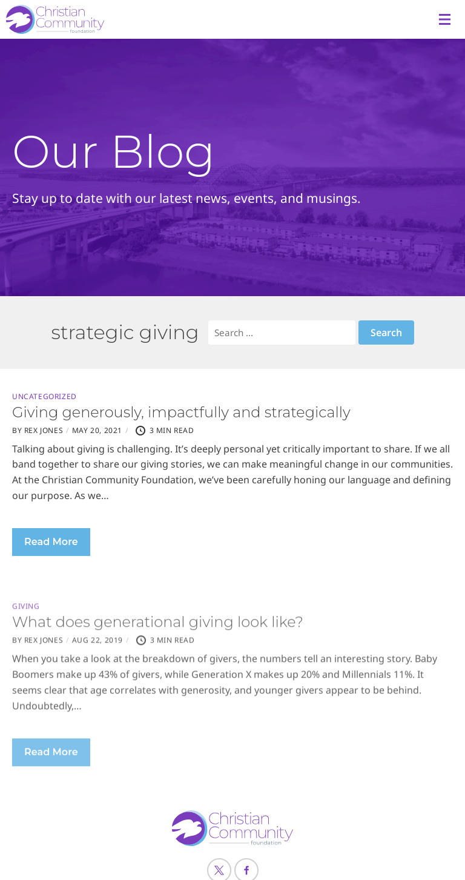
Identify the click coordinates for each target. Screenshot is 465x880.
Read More (51, 542)
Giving (26, 637)
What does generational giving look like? (157, 652)
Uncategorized (44, 396)
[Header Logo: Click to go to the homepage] (103, 19)
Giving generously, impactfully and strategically (181, 412)
